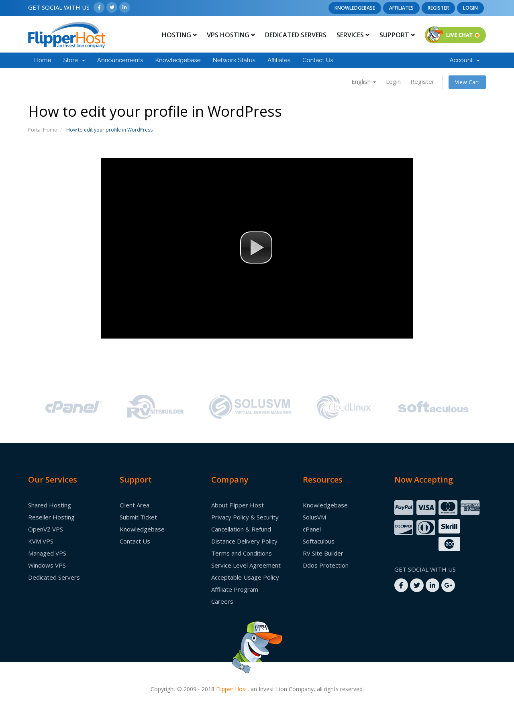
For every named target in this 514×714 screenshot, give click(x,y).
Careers (222, 601)
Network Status (233, 60)
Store (74, 60)
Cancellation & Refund (241, 529)
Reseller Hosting (51, 517)
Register (438, 7)
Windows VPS (47, 565)
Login (470, 7)
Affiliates (401, 7)
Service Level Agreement (246, 565)
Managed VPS (47, 553)
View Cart (467, 82)
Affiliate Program (234, 589)
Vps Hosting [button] (231, 34)
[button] (256, 247)
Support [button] (397, 34)
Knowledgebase (355, 7)
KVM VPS (40, 541)
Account (465, 60)
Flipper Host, (232, 689)
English (363, 81)
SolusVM (314, 517)
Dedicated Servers (295, 34)
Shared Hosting (49, 505)
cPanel (312, 529)
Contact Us (317, 60)
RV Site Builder (323, 553)
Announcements (120, 60)
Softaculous (319, 541)
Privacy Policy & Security (245, 517)
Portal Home (42, 129)
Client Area (134, 505)
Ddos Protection (326, 565)
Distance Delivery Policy (244, 541)
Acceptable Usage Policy (245, 577)
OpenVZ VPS (45, 529)
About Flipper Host (237, 505)
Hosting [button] (179, 34)
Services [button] (353, 34)
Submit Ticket (138, 517)
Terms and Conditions (241, 553)
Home (42, 60)
